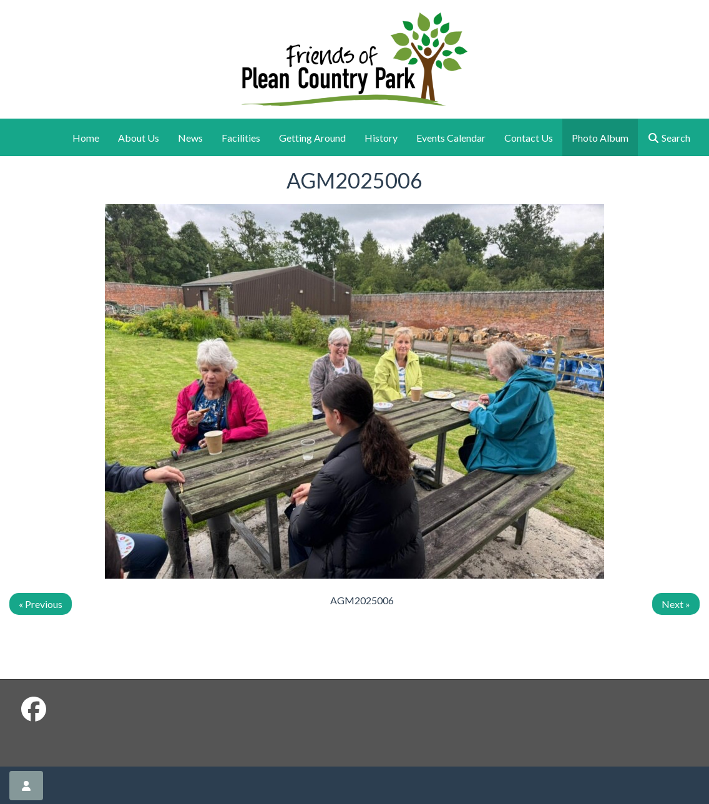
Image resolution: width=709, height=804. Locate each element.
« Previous (40, 604)
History (381, 138)
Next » (676, 604)
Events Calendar (451, 138)
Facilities (241, 138)
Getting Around (312, 138)
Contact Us (528, 138)
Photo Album (600, 138)
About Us (138, 138)
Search (668, 138)
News (190, 138)
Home (85, 138)
